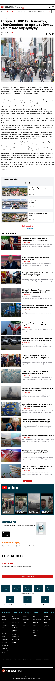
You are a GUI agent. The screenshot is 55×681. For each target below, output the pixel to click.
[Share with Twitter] (50, 33)
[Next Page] (30, 182)
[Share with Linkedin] (53, 33)
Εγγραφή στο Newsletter (27, 576)
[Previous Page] (25, 182)
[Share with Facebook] (46, 33)
